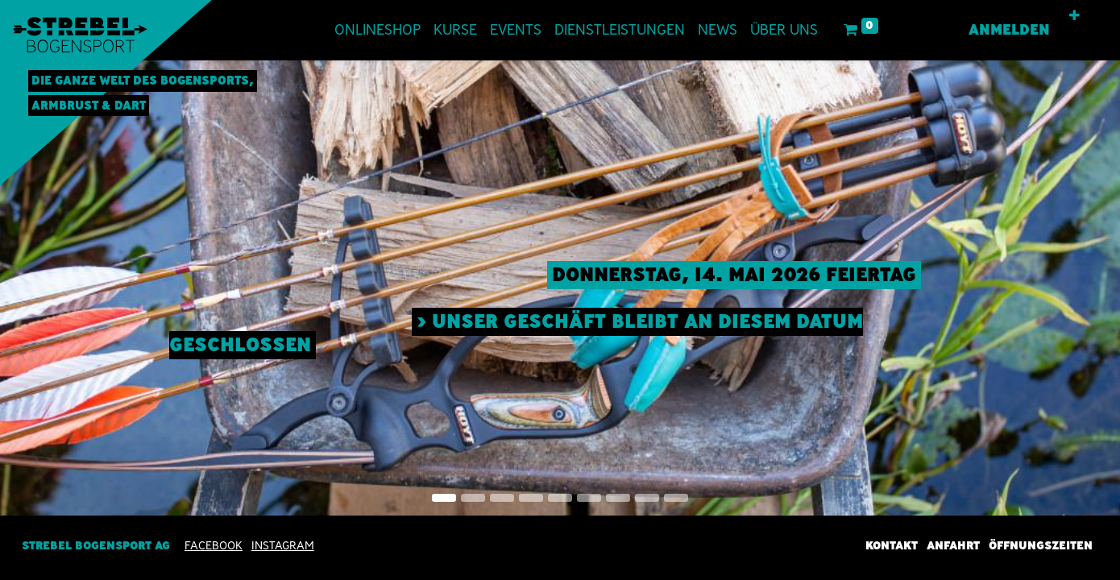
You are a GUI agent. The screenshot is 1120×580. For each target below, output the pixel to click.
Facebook (214, 546)
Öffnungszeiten (1041, 546)
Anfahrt (953, 546)
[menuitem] (377, 30)
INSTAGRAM (282, 546)
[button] (1074, 16)
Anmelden (1009, 30)
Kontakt (891, 546)
